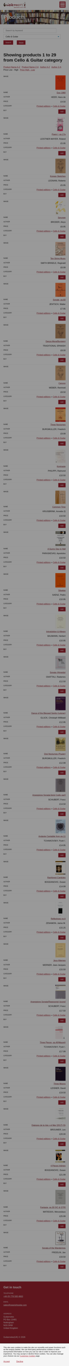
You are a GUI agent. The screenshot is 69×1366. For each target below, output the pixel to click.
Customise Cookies (27, 1356)
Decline (19, 1361)
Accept (6, 1361)
